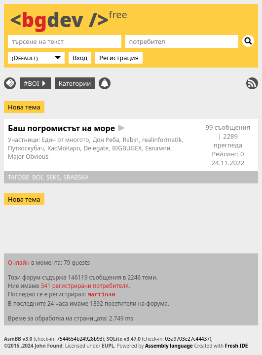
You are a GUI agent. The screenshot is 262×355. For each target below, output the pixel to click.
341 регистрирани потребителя (85, 285)
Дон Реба (106, 140)
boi (37, 177)
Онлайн (19, 262)
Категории (75, 83)
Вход (80, 57)
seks (53, 177)
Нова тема (24, 107)
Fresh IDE (236, 345)
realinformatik (162, 140)
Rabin (131, 140)
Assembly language (169, 345)
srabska (75, 177)
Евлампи (157, 148)
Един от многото (65, 140)
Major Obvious (28, 156)
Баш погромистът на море (61, 128)
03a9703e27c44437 (187, 338)
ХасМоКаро (63, 148)
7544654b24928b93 (79, 338)
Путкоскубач (26, 148)
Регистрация (119, 57)
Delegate (96, 148)
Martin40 (101, 294)
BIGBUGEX (127, 148)
